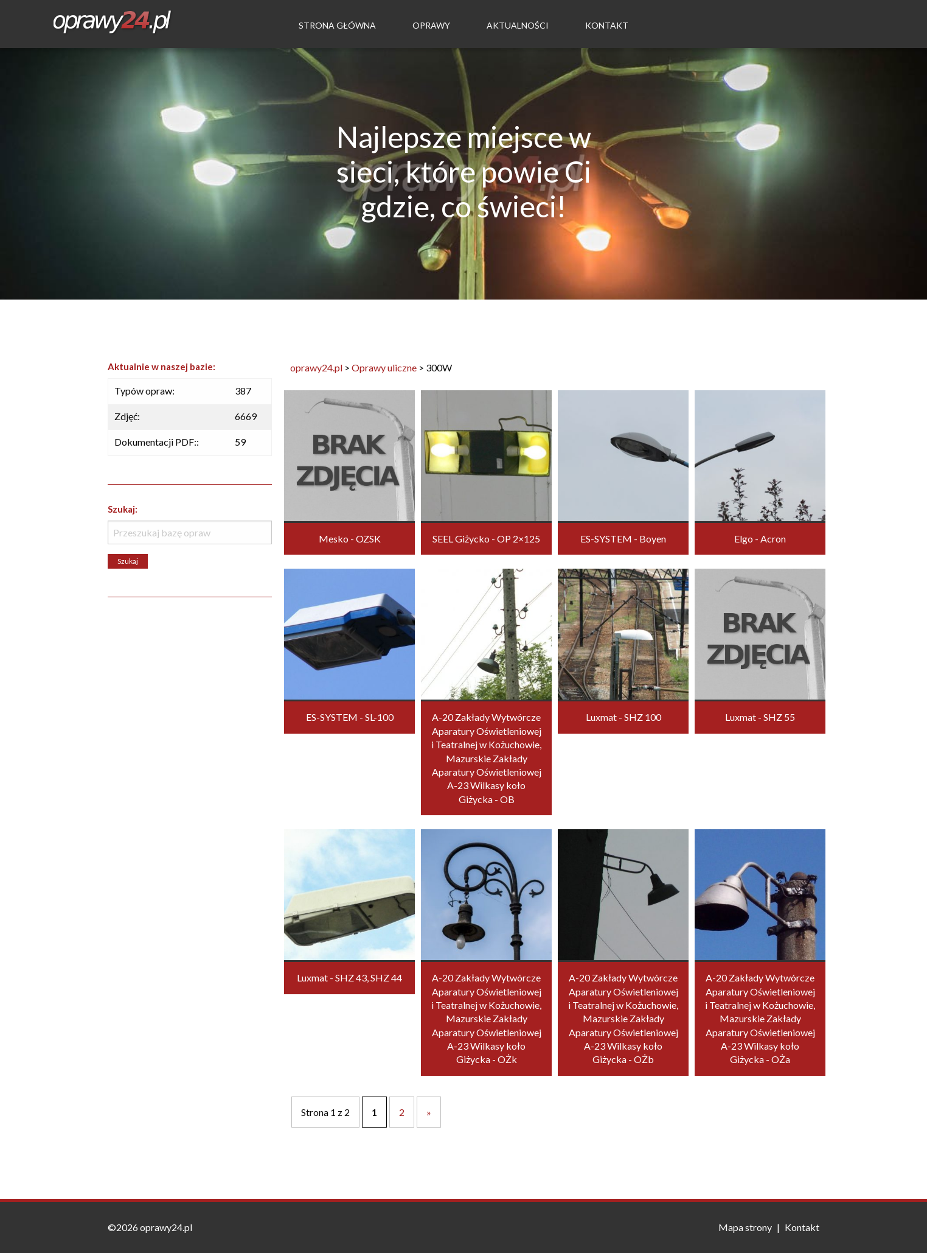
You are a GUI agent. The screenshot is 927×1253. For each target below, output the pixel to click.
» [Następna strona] (428, 1112)
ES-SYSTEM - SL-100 (350, 717)
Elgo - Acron (760, 538)
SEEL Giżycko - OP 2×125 (486, 538)
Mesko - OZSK (350, 538)
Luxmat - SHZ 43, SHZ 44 (349, 977)
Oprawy (431, 25)
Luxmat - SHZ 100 (623, 717)
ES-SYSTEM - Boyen (623, 538)
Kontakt (606, 25)
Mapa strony (745, 1227)
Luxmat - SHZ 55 (760, 717)
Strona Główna (337, 25)
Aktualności (518, 25)
